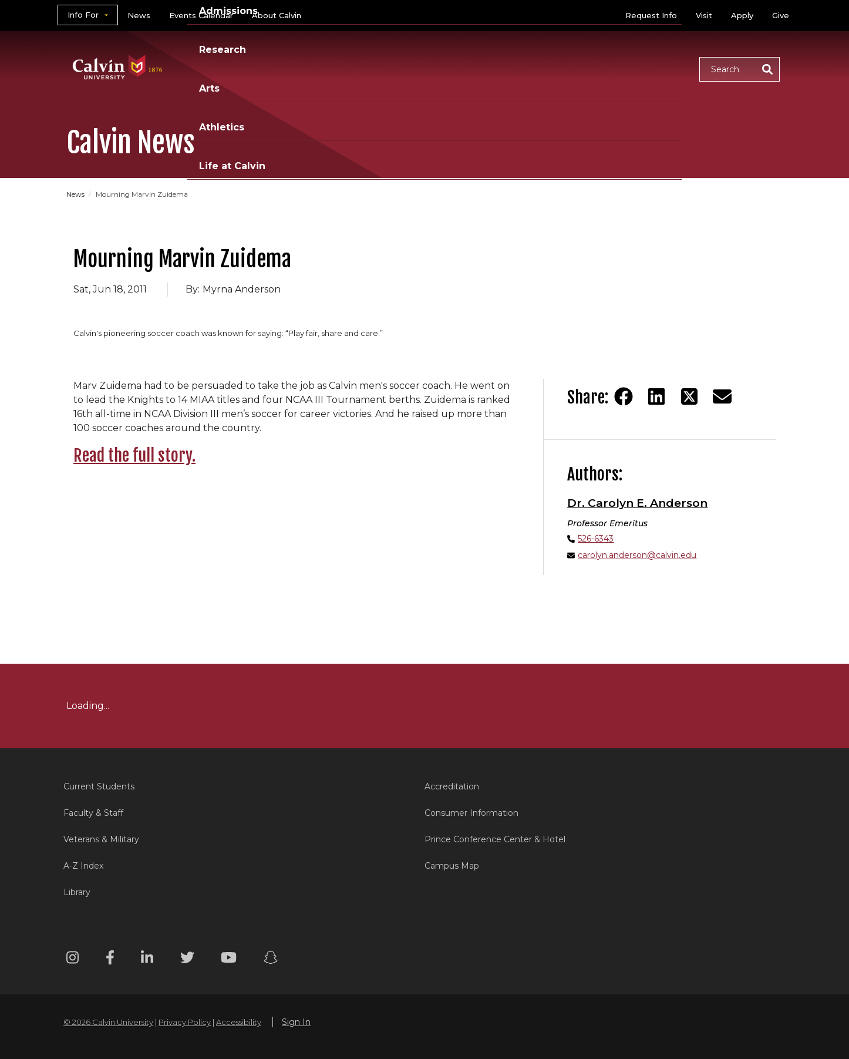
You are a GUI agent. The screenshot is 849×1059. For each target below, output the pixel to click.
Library (76, 892)
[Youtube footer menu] (229, 959)
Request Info (651, 15)
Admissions (379, 68)
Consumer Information (471, 813)
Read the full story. (134, 455)
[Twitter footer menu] (187, 959)
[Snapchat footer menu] (271, 959)
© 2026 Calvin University (108, 1022)
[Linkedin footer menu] (147, 959)
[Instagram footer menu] (72, 959)
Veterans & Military (101, 839)
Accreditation (451, 786)
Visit (704, 15)
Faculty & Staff (93, 813)
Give (780, 15)
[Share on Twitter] (689, 396)
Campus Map (451, 865)
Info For (83, 14)
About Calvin (276, 15)
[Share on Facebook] (623, 396)
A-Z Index (83, 865)
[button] (739, 69)
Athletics (569, 68)
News (138, 15)
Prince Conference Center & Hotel (494, 839)
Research (455, 68)
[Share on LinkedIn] (656, 396)
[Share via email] (722, 396)
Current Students (98, 786)
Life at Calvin (648, 68)
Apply (742, 15)
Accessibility (238, 1022)
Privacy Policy (185, 1022)
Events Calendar (201, 15)
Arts (513, 68)
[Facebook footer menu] (110, 959)
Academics (298, 68)
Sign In (296, 1022)
